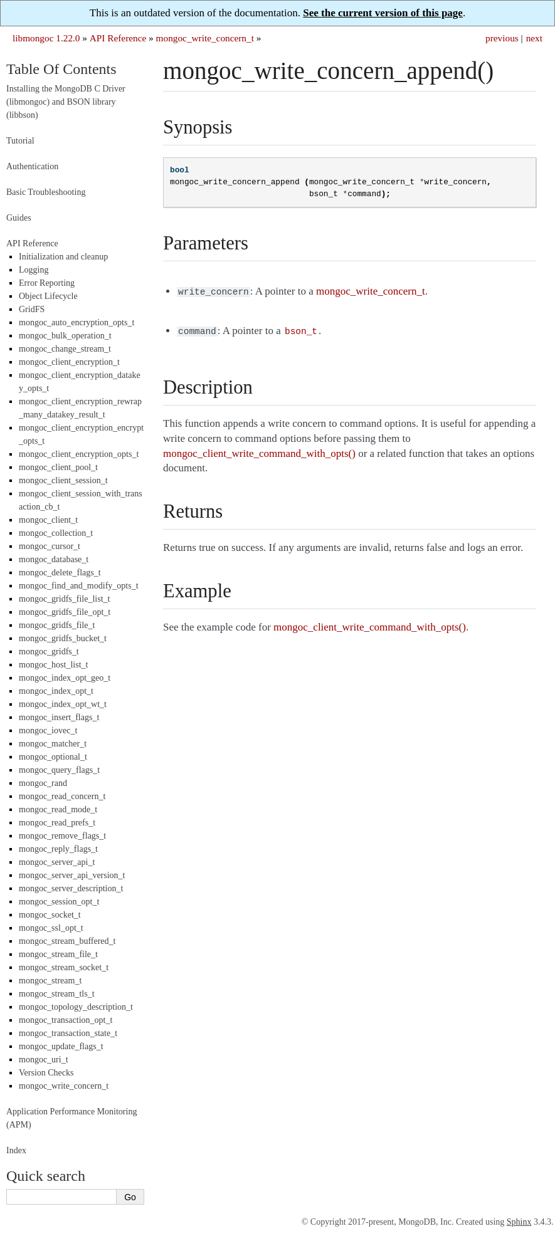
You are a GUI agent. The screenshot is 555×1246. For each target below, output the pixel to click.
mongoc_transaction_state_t (68, 1033)
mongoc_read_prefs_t (57, 822)
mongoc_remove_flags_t (62, 835)
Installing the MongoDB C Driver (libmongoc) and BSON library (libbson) (65, 102)
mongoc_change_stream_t (65, 348)
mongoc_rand (43, 783)
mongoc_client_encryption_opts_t (79, 454)
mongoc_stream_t (50, 980)
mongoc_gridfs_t (49, 651)
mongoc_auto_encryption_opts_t (76, 322)
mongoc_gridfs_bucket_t (63, 638)
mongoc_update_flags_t (61, 1046)
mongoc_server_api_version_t (72, 875)
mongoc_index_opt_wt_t (63, 704)
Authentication (32, 166)
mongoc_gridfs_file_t (57, 625)
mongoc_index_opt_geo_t (64, 678)
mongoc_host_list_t (53, 664)
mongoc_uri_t (43, 1059)
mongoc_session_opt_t (59, 901)
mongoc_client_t (48, 520)
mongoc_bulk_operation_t (65, 335)
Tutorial (20, 140)
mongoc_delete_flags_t (60, 572)
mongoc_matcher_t (53, 743)
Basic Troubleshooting (45, 192)
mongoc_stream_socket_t (63, 967)
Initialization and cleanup (63, 256)
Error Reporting (47, 283)
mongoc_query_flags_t (59, 770)
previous (502, 38)
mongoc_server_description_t (71, 888)
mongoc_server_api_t (57, 862)
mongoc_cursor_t (49, 546)
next (534, 38)
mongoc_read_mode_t (58, 809)
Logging (33, 270)
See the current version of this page (383, 13)
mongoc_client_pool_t (58, 467)
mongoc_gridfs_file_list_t (64, 599)
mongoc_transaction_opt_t (65, 1020)
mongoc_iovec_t (48, 730)
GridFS (32, 309)
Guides (18, 218)
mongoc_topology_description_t (76, 1007)
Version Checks (46, 1072)
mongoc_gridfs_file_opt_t (64, 612)
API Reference (118, 38)
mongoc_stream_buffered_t (67, 941)
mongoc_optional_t (53, 757)
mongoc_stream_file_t (58, 954)
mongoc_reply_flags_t (58, 849)
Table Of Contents (61, 69)
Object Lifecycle (48, 296)
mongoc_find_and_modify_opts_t (79, 585)
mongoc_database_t (53, 559)
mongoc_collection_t (56, 533)
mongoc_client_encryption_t (69, 362)
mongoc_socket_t (50, 914)
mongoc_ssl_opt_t (51, 928)
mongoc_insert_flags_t (59, 717)
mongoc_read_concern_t (62, 796)
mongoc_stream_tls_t (57, 993)
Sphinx (519, 1222)
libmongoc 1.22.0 (46, 38)
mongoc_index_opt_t (56, 691)
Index (16, 1150)
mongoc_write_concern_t (205, 38)
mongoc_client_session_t (63, 480)
